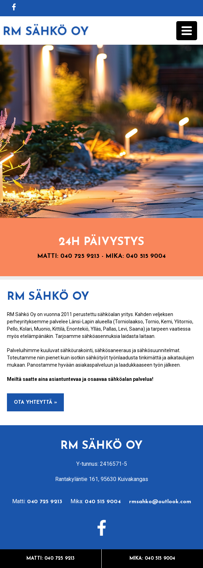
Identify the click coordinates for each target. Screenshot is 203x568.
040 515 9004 (146, 256)
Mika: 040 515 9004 (152, 558)
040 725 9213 (80, 256)
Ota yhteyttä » (35, 402)
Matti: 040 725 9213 (50, 558)
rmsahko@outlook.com (160, 502)
